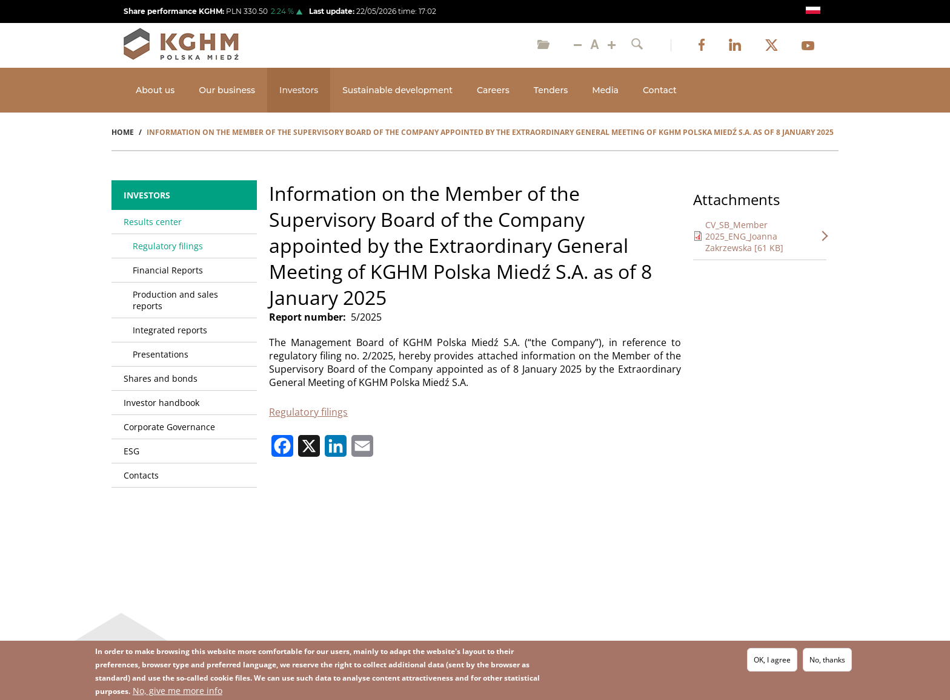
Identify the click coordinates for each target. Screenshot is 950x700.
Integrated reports (170, 330)
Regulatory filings (308, 412)
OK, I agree (772, 660)
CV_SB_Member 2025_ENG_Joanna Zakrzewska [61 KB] (744, 236)
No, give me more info (177, 690)
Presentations (160, 354)
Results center (153, 221)
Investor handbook (161, 402)
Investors (147, 195)
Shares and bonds (161, 378)
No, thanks (827, 660)
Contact (660, 90)
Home (122, 132)
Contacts (141, 475)
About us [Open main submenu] (155, 90)
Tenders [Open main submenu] (551, 90)
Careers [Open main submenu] (493, 90)
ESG (131, 451)
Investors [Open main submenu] (298, 90)
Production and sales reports (175, 300)
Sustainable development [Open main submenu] (397, 90)
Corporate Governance (169, 427)
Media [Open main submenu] (605, 90)
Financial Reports (168, 270)
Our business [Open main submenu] (227, 90)
